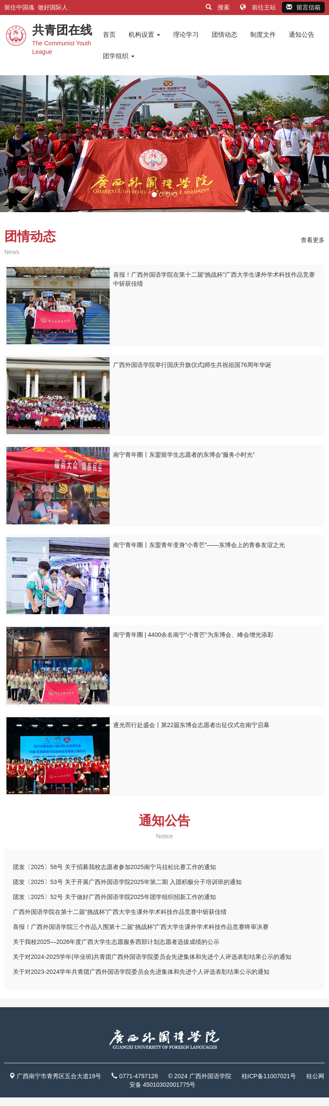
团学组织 (119, 55)
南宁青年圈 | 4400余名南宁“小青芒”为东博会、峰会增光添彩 (193, 634)
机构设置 (144, 34)
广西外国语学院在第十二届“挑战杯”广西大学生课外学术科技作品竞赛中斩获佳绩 (120, 911)
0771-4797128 (138, 1076)
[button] (24, 143)
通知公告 (301, 34)
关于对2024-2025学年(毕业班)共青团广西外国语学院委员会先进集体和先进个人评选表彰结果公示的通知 (152, 956)
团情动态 (224, 34)
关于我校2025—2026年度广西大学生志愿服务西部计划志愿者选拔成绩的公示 (116, 941)
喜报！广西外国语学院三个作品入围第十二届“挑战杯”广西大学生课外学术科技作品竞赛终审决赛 (141, 926)
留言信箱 (303, 7)
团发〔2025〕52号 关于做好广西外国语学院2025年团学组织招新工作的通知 (114, 896)
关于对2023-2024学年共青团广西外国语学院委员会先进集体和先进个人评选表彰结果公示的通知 (141, 971)
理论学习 (186, 34)
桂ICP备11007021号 (269, 1076)
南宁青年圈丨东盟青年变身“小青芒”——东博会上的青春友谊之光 (199, 544)
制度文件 (263, 34)
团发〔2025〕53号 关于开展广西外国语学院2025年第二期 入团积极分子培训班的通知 (127, 881)
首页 (109, 34)
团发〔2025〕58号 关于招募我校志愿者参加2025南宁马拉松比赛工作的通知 (114, 867)
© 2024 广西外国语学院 (199, 1076)
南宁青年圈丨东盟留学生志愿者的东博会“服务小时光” (184, 454)
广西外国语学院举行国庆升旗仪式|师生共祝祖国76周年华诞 (192, 364)
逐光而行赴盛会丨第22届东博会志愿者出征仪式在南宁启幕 (191, 725)
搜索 (218, 7)
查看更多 (313, 240)
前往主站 (259, 7)
